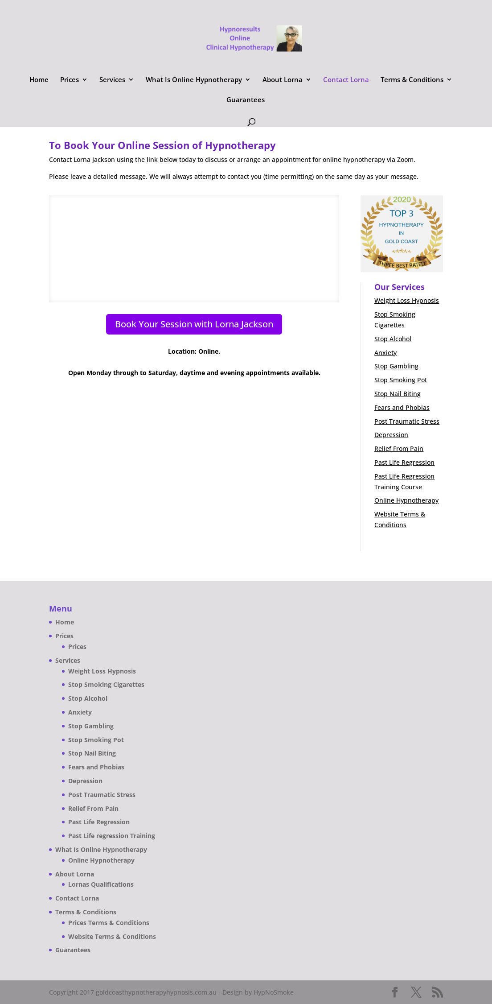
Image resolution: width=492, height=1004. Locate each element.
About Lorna (282, 80)
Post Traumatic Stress (406, 421)
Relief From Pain (398, 448)
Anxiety (385, 352)
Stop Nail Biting (397, 393)
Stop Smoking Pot (400, 380)
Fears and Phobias (402, 407)
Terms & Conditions (412, 80)
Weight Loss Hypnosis (406, 300)
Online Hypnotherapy (406, 500)
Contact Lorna (346, 80)
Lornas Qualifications (101, 884)
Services (112, 80)
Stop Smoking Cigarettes (106, 684)
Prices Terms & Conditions (108, 922)
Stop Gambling (396, 366)
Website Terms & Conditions (112, 936)
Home (39, 80)
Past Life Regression (404, 462)
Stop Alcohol (392, 339)
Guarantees (245, 100)
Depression (391, 434)
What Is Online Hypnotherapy (194, 80)
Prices (69, 80)
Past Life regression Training (111, 835)
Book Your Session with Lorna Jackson (194, 324)
